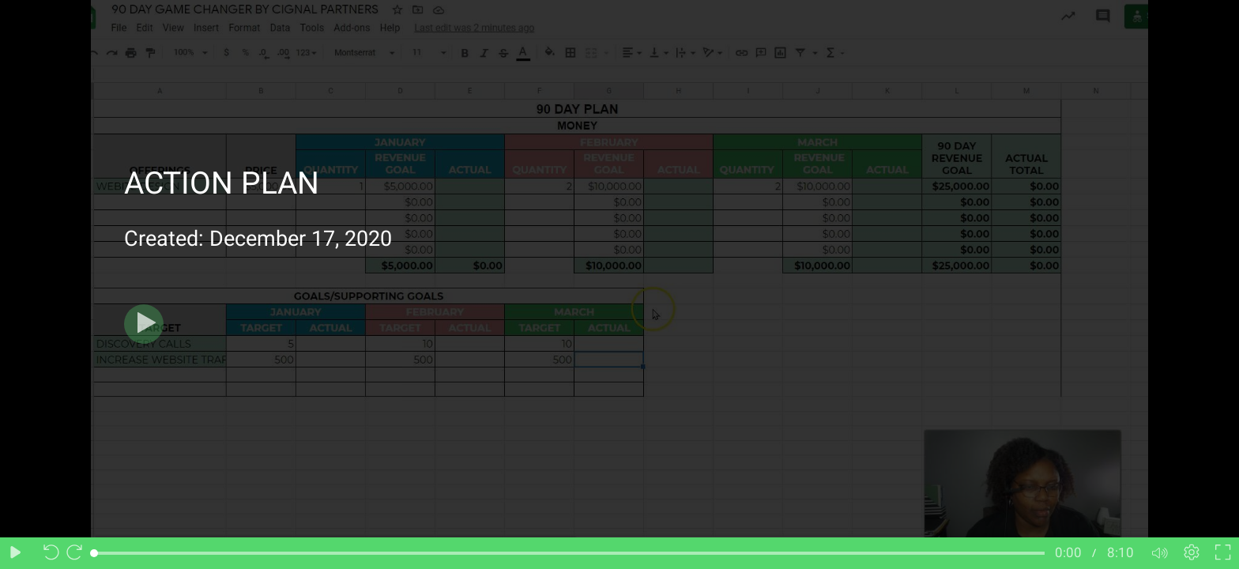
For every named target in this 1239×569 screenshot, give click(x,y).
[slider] (569, 553)
